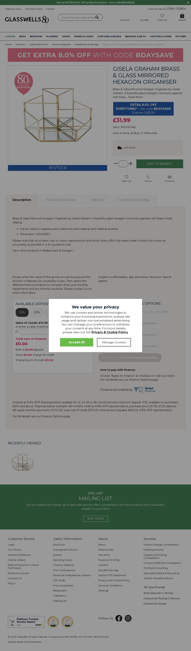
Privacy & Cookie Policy (110, 332)
